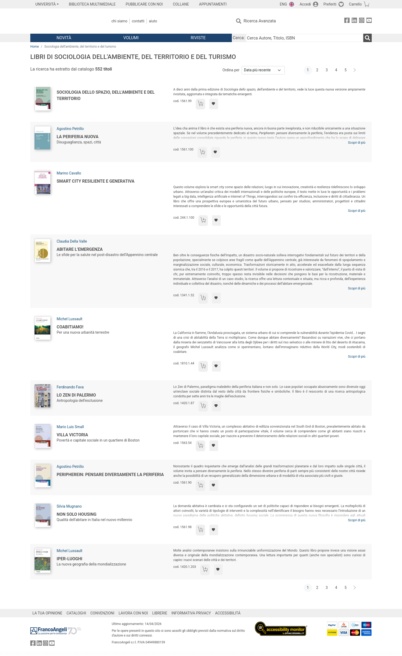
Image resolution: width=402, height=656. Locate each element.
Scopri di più (356, 142)
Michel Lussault (69, 319)
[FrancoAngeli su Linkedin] (354, 21)
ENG (283, 4)
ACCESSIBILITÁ (228, 613)
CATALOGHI (76, 613)
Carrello (355, 4)
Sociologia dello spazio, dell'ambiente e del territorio (106, 95)
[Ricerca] (367, 38)
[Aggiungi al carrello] (200, 104)
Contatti (138, 21)
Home (34, 46)
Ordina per (231, 70)
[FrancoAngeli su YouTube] (369, 21)
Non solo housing (76, 514)
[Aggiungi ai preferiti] (213, 104)
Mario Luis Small (70, 427)
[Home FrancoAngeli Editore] (65, 21)
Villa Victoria (72, 434)
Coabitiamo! (70, 326)
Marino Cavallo (69, 173)
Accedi (305, 4)
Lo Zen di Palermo (76, 395)
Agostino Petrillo (70, 129)
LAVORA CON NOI (133, 613)
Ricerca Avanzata (260, 20)
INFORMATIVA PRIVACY (191, 613)
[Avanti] (355, 70)
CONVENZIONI (102, 613)
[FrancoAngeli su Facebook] (347, 21)
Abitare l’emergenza (80, 249)
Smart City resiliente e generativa (95, 181)
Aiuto (153, 21)
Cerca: (239, 37)
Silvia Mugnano (69, 506)
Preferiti (329, 4)
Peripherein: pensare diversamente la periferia (110, 474)
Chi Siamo (119, 21)
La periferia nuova (78, 136)
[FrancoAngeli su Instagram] (361, 21)
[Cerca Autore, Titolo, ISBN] (304, 38)
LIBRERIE (159, 613)
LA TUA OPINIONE (47, 613)
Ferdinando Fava (70, 387)
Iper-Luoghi (69, 558)
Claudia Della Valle (72, 241)
